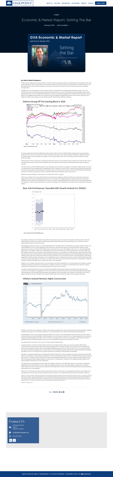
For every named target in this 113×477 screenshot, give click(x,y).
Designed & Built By (78, 474)
